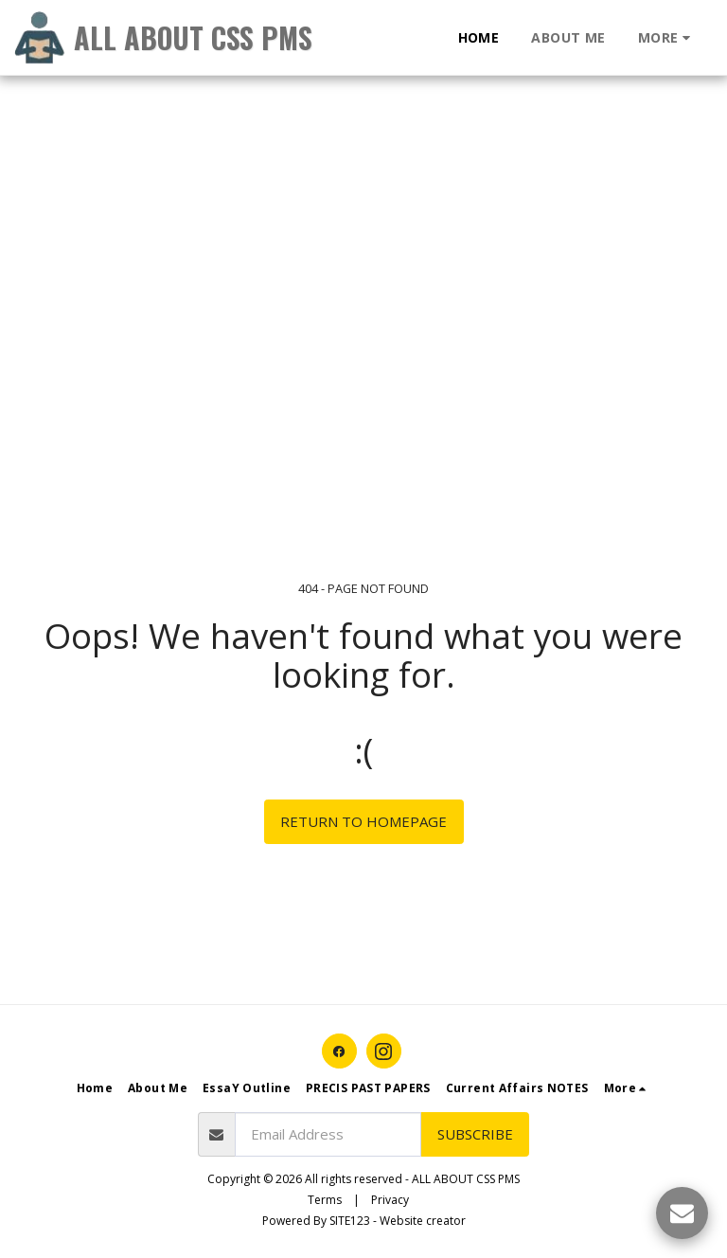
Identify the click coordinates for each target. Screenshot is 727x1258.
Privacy (390, 1200)
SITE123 (349, 1221)
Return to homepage (363, 821)
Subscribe (475, 1133)
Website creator (423, 1221)
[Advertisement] (356, 132)
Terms (325, 1200)
